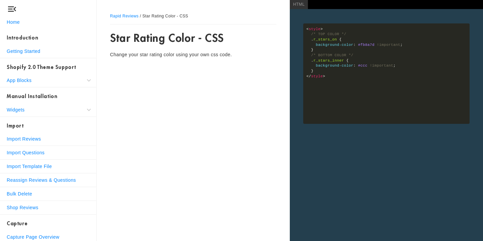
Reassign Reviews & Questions (41, 180)
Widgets (15, 109)
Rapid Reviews (124, 16)
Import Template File (29, 166)
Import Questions (26, 152)
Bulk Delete (19, 193)
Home (13, 22)
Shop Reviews (22, 207)
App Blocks (19, 80)
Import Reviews (24, 139)
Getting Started (23, 51)
